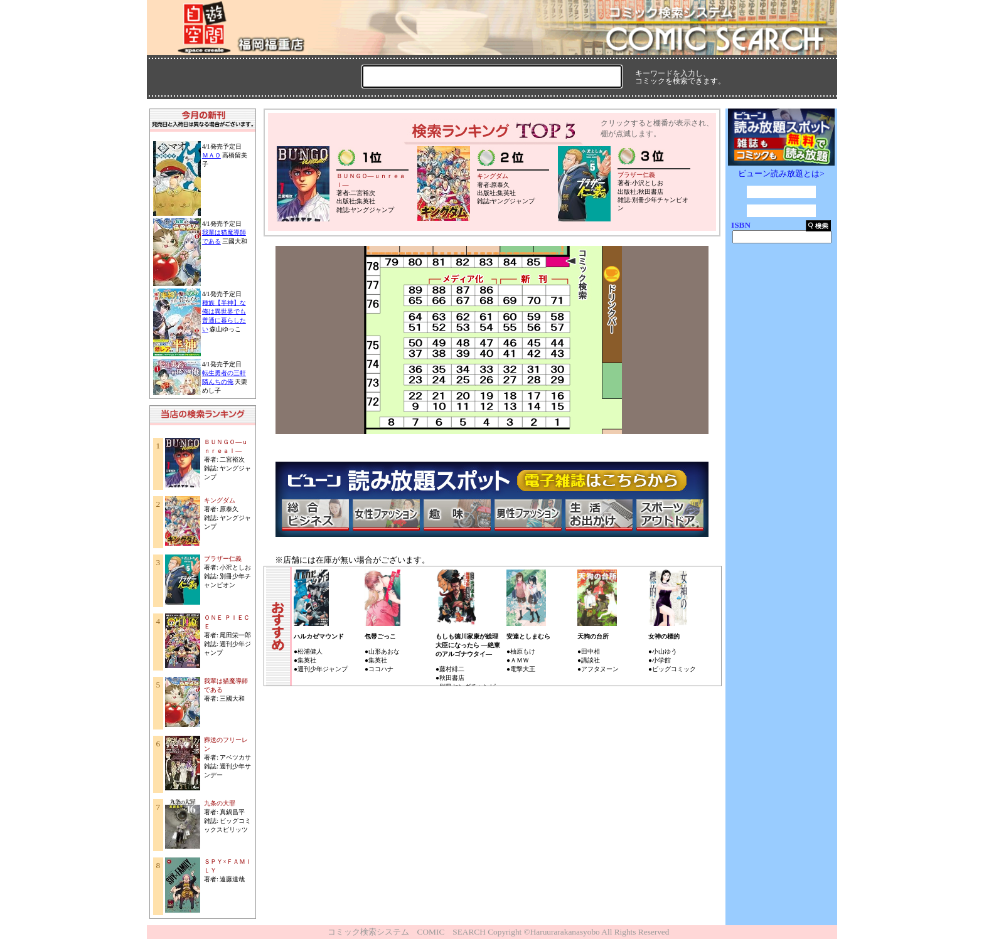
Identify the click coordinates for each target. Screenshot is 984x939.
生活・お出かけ (598, 515)
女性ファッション (386, 515)
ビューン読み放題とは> (781, 173)
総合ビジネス (315, 515)
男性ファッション (528, 515)
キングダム (219, 500)
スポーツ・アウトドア (669, 515)
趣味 (457, 515)
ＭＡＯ (211, 155)
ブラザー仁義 (223, 558)
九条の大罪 (219, 803)
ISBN (741, 225)
